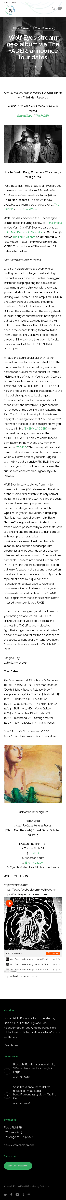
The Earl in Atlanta (23, 237)
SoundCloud (24, 115)
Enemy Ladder (34, 862)
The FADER (42, 115)
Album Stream (21, 28)
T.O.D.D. (22, 447)
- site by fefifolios (39, 1186)
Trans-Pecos (54, 222)
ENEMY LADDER (35, 428)
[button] (60, 8)
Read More (11, 1045)
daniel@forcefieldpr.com (19, 1145)
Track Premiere (44, 28)
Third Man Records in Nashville (23, 232)
